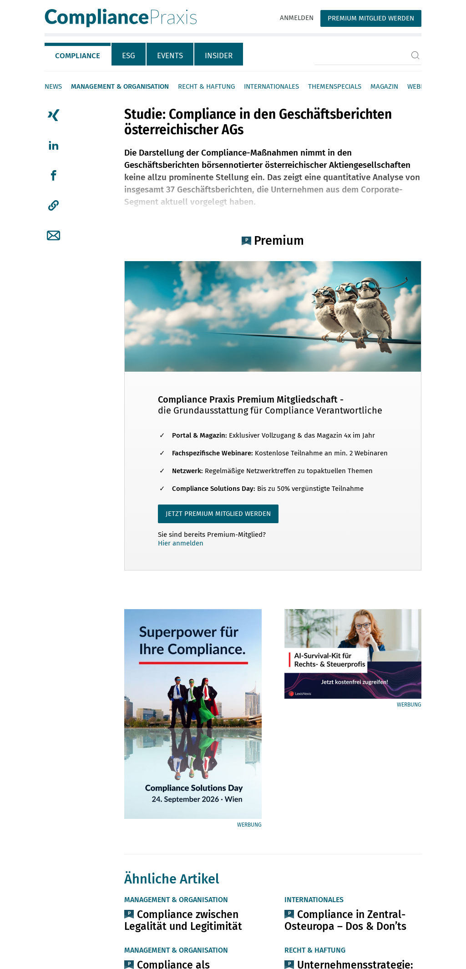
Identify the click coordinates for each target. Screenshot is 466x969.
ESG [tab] (128, 56)
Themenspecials (334, 86)
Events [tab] (170, 56)
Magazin (384, 86)
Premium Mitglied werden (371, 18)
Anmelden (297, 18)
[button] (53, 206)
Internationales (271, 86)
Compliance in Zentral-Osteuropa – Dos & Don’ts (345, 920)
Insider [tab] (219, 56)
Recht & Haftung (206, 86)
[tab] (78, 54)
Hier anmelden (180, 543)
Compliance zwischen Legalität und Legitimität (183, 920)
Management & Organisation (120, 86)
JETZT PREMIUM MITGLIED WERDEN (218, 514)
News (53, 86)
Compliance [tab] (77, 56)
